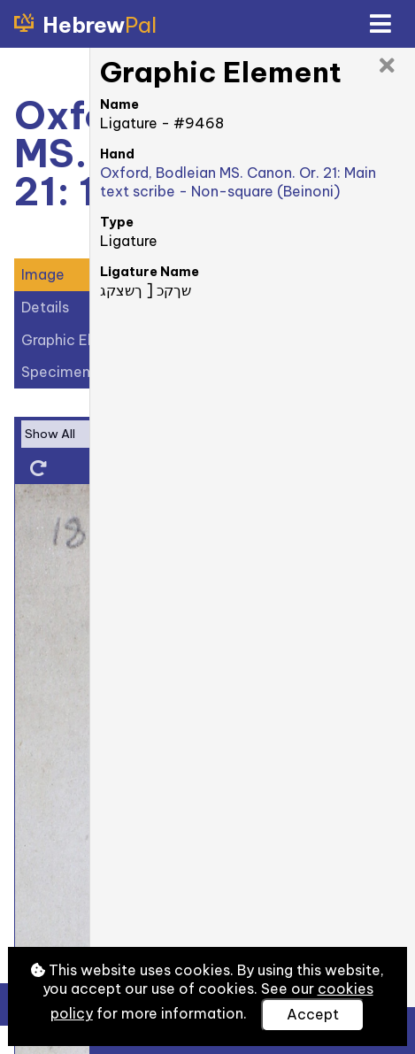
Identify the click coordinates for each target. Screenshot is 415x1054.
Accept (313, 1014)
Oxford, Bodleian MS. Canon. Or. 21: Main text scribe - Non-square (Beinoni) (238, 182)
